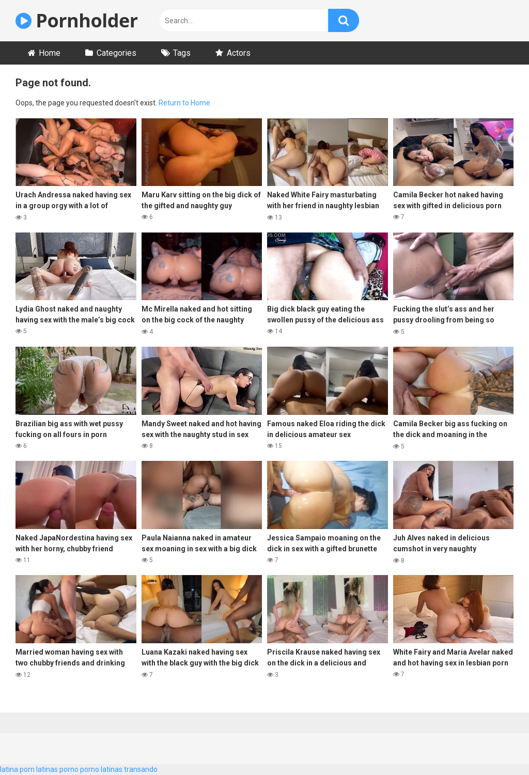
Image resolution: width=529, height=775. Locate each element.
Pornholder (76, 20)
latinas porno (57, 769)
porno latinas (101, 769)
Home (49, 53)
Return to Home (184, 103)
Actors (239, 53)
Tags (182, 53)
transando (141, 769)
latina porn (17, 769)
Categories (116, 53)
